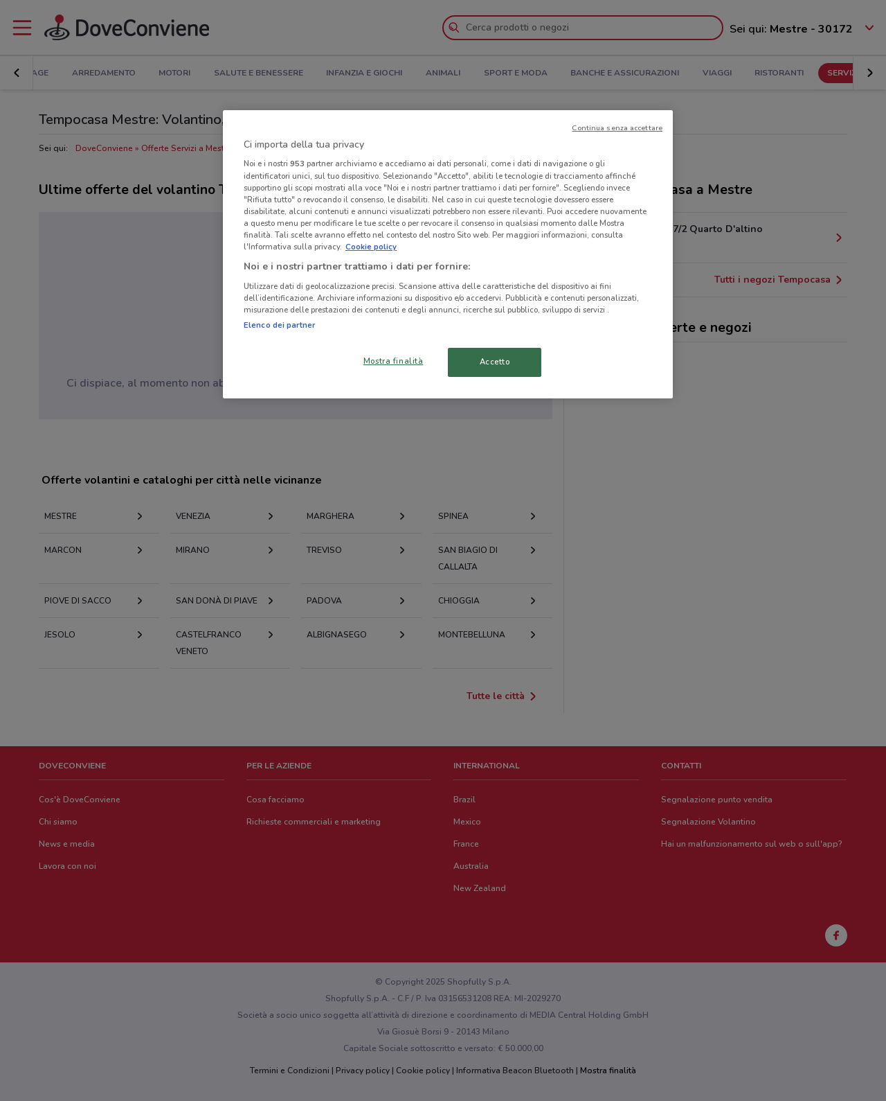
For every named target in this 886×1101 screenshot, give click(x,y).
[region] (448, 254)
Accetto (495, 361)
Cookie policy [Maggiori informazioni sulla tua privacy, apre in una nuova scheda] (371, 246)
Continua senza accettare (617, 128)
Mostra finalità (393, 361)
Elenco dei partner (279, 325)
